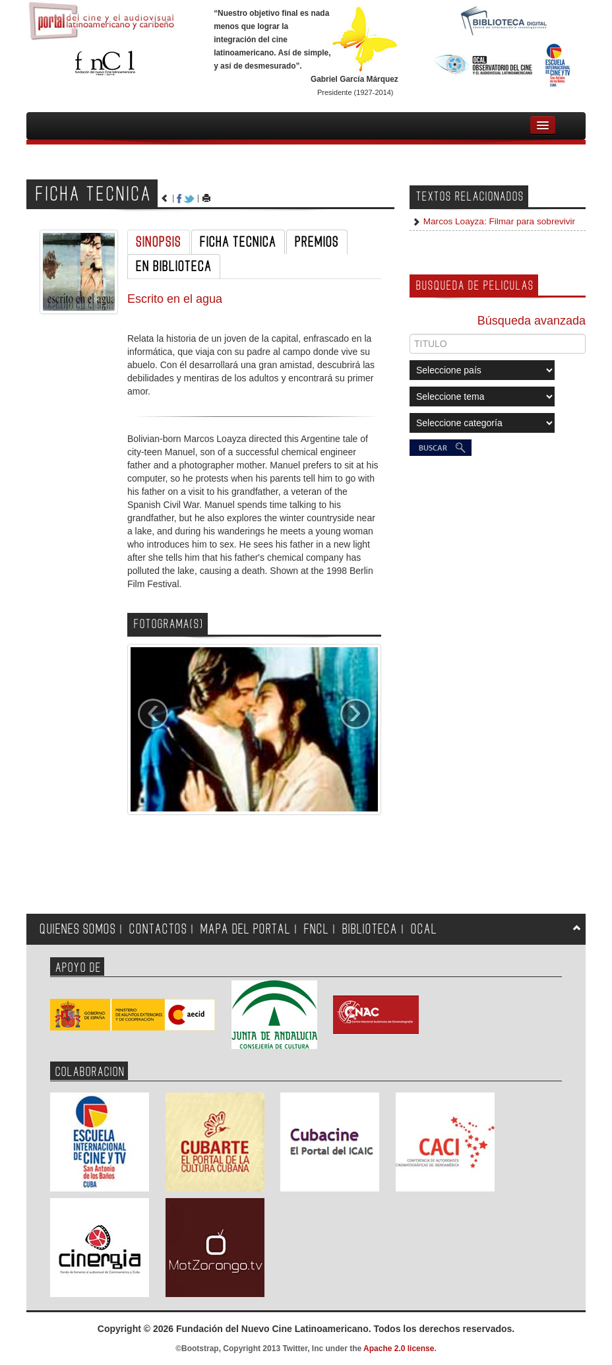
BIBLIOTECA (370, 929)
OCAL (424, 929)
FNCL (316, 929)
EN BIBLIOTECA (174, 266)
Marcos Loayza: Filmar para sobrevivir (498, 221)
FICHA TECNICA (238, 242)
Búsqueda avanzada (531, 320)
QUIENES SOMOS (78, 929)
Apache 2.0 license (398, 1348)
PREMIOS (317, 242)
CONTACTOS (158, 929)
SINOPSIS (158, 242)
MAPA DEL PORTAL (245, 929)
